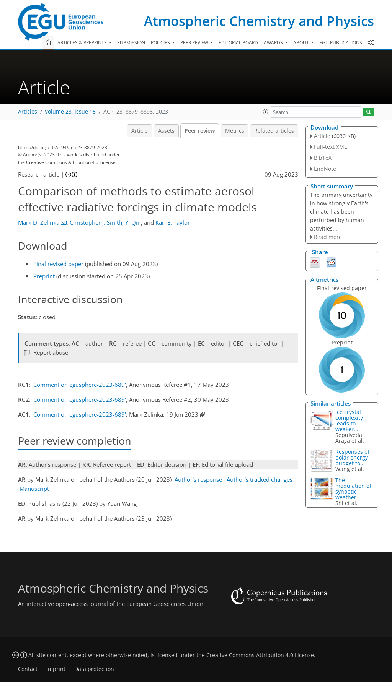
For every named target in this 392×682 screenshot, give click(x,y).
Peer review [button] (194, 42)
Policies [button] (161, 42)
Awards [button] (274, 42)
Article (139, 130)
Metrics (234, 130)
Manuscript (34, 488)
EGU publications (340, 42)
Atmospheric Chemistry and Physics (259, 21)
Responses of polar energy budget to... (352, 457)
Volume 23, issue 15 (70, 111)
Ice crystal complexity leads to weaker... (349, 420)
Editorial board (238, 42)
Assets (166, 130)
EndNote (325, 168)
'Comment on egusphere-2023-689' (79, 384)
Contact (28, 669)
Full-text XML (330, 146)
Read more (328, 236)
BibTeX (323, 157)
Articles (27, 111)
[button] (265, 111)
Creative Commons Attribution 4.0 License (260, 655)
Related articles (274, 130)
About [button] (301, 42)
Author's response (198, 479)
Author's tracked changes (259, 479)
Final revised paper (58, 264)
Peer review (200, 130)
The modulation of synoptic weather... (353, 488)
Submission (131, 42)
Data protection (94, 669)
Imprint (55, 669)
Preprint (44, 276)
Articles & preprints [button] (82, 42)
